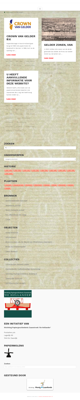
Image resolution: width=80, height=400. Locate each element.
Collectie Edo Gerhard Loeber (17, 264)
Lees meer (11, 55)
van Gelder (17, 65)
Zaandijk (18, 130)
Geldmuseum (11, 237)
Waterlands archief (13, 205)
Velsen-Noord (30, 65)
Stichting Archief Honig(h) (16, 283)
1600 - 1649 (9, 105)
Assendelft (10, 118)
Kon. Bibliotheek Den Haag (16, 215)
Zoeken (7, 364)
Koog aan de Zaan (23, 118)
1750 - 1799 (9, 109)
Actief (8, 65)
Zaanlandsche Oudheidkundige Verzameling (23, 269)
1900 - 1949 (9, 61)
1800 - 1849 (46, 64)
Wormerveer (61, 73)
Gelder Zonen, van (58, 44)
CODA (8, 219)
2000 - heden (30, 61)
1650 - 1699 (19, 105)
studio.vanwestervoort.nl (46, 396)
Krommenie (9, 122)
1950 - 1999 (19, 61)
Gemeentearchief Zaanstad (16, 201)
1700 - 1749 (29, 105)
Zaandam (9, 130)
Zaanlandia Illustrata (14, 278)
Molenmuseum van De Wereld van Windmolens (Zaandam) (29, 242)
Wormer (19, 126)
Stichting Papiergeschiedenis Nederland (21, 274)
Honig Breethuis (12, 232)
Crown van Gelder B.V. (21, 38)
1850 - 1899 (56, 64)
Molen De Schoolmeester (15, 247)
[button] (40, 9)
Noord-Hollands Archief (15, 210)
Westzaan (9, 126)
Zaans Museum (12, 251)
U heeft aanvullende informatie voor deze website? (19, 79)
